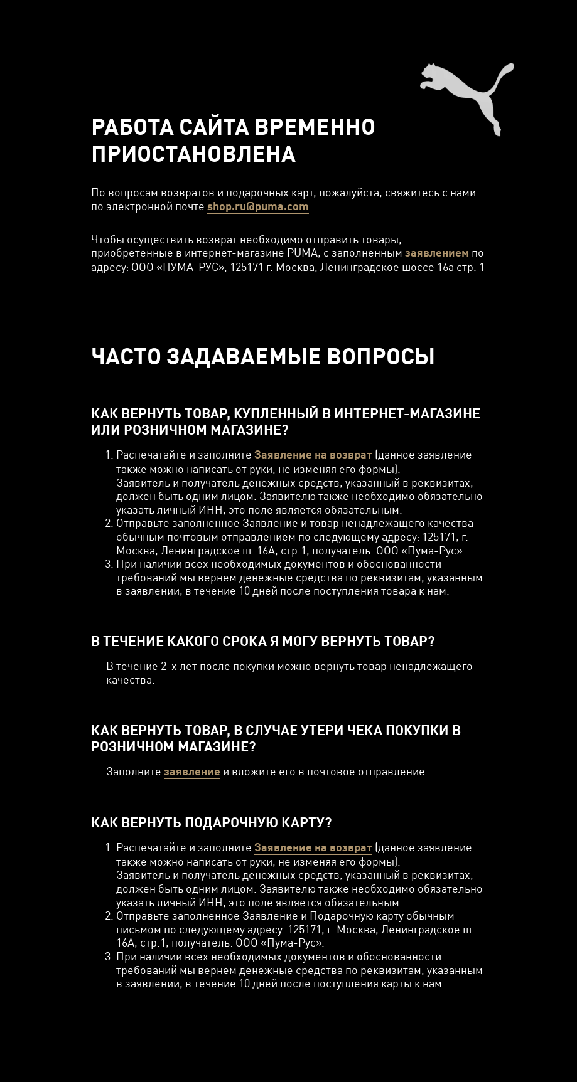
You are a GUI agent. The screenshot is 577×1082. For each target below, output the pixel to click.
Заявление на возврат (313, 454)
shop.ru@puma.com (258, 206)
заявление (192, 771)
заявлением (437, 252)
